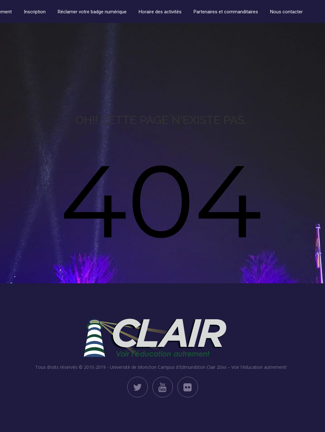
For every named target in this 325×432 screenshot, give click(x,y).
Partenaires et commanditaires (226, 12)
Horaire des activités (160, 12)
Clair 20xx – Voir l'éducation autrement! (247, 367)
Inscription (35, 12)
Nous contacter (286, 12)
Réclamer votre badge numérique (92, 12)
